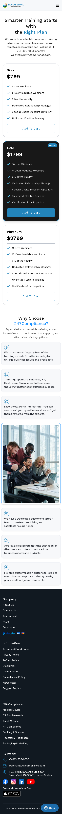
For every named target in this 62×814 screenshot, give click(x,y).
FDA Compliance (13, 704)
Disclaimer (9, 665)
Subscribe (9, 627)
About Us (8, 604)
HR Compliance (12, 726)
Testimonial (10, 616)
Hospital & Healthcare (16, 737)
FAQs (6, 621)
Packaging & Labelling (15, 743)
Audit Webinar (11, 721)
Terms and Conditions (16, 649)
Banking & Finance (13, 732)
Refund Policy (11, 660)
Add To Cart (31, 128)
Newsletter (9, 682)
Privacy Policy (11, 654)
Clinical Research (13, 715)
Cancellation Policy (14, 677)
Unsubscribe (10, 671)
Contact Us (9, 610)
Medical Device (12, 709)
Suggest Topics (12, 688)
